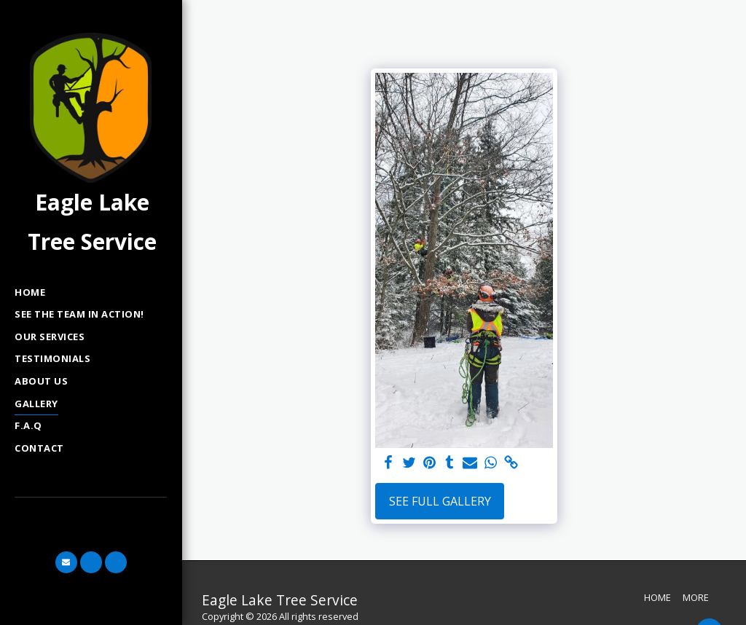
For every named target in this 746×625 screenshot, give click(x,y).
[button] (66, 562)
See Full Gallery (440, 501)
